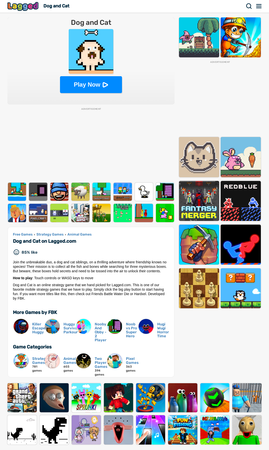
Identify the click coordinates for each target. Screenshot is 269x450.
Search (249, 6)
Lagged (23, 6)
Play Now (87, 84)
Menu (259, 6)
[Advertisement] (91, 145)
